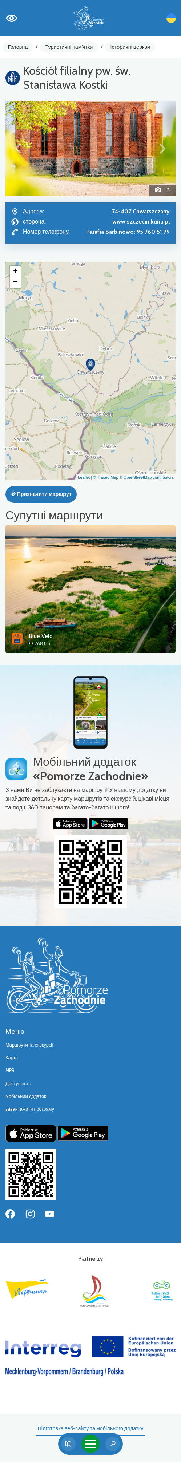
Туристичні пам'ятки (69, 47)
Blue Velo (41, 636)
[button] (18, 148)
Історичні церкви (130, 47)
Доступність (18, 1083)
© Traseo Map (105, 477)
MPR (10, 1070)
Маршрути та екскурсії (29, 1045)
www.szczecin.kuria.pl (141, 221)
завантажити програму (29, 1109)
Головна (18, 47)
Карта (11, 1057)
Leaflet (84, 477)
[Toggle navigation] (90, 1443)
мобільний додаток (25, 1096)
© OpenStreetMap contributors (147, 477)
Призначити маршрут (41, 494)
